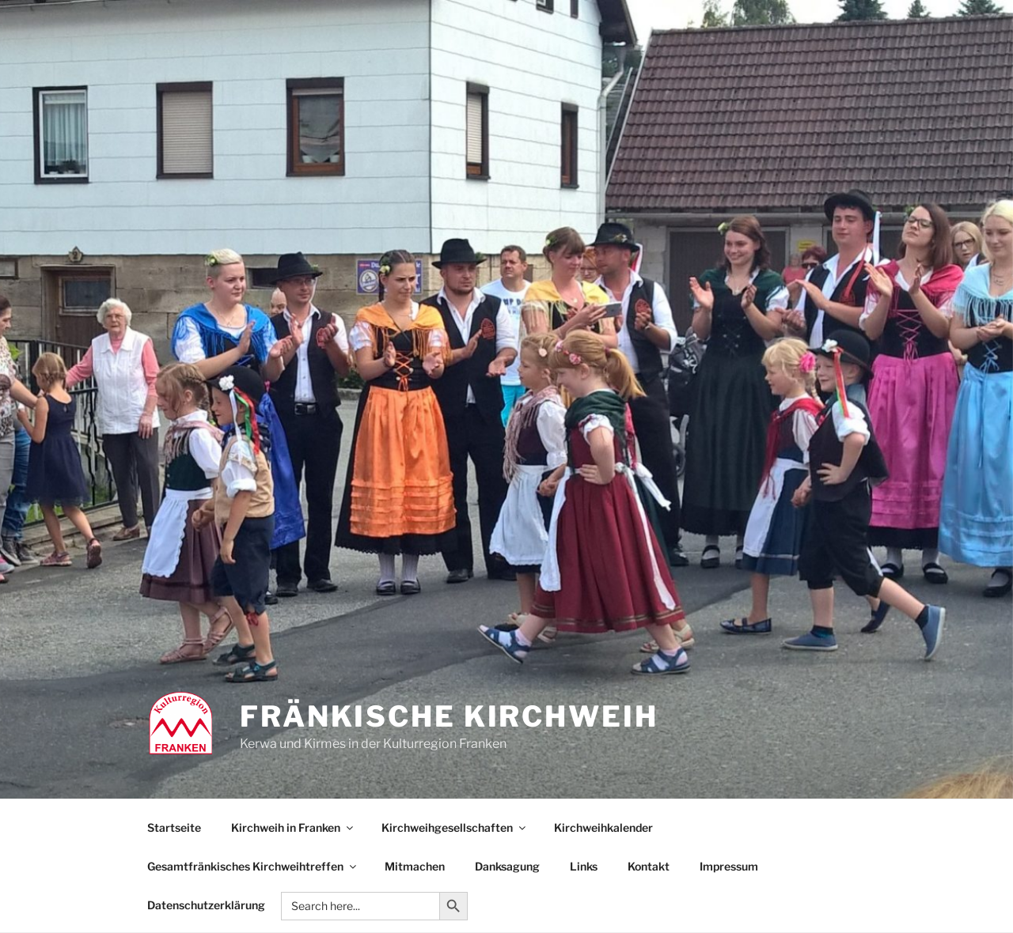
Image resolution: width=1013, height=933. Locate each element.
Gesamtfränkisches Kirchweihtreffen (253, 866)
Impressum (729, 866)
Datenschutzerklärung (206, 905)
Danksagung (507, 866)
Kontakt (649, 866)
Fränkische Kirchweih (449, 716)
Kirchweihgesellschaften (454, 827)
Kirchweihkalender (603, 827)
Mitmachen (415, 866)
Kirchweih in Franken (293, 827)
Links (584, 866)
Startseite (174, 827)
